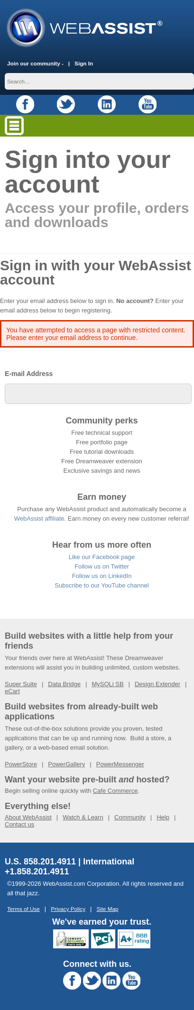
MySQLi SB (107, 684)
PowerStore (21, 764)
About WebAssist (28, 817)
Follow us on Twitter (101, 566)
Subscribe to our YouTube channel (101, 585)
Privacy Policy (68, 909)
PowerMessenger (120, 764)
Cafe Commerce (115, 790)
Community (130, 817)
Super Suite (21, 684)
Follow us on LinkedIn (102, 575)
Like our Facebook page (102, 556)
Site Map (107, 909)
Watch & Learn (83, 817)
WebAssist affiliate (39, 518)
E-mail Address (29, 373)
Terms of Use (23, 909)
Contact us (19, 824)
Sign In (83, 63)
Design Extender (157, 684)
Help (163, 817)
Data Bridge (64, 684)
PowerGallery (66, 764)
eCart (12, 691)
